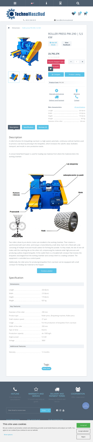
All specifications (79, 107)
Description (14, 127)
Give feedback (66, 44)
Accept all (83, 425)
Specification (28, 127)
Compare (56, 74)
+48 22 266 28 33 (30, 20)
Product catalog (74, 74)
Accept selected (83, 431)
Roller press (46, 368)
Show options (8, 435)
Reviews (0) (43, 127)
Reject (83, 437)
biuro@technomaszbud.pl (64, 20)
